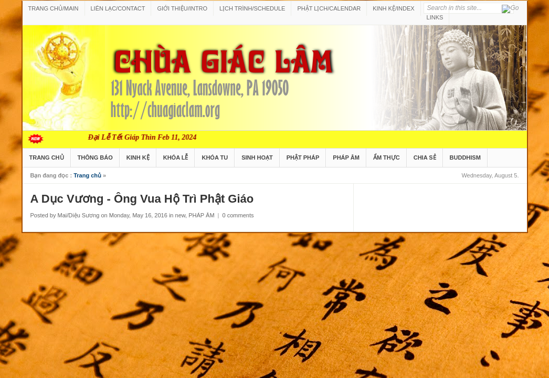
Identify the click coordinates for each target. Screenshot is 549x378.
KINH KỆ (138, 157)
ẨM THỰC (386, 157)
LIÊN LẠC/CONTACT (118, 8)
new (180, 215)
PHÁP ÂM (346, 157)
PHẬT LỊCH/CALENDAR (329, 8)
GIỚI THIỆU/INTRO (182, 8)
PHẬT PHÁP (303, 157)
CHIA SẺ (425, 157)
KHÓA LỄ (175, 157)
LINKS (435, 17)
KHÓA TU (215, 157)
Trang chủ (87, 175)
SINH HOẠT (257, 157)
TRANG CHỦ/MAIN (53, 8)
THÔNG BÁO (95, 157)
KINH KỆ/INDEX (393, 8)
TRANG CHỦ (46, 157)
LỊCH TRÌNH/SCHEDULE (252, 8)
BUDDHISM (465, 157)
